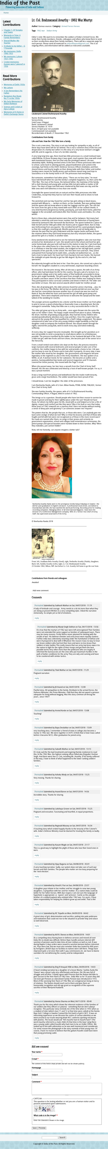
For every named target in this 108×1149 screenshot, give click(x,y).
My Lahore (8, 88)
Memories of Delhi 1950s (14, 85)
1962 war (41, 31)
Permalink (39, 606)
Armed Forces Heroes (71, 26)
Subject (35, 1075)
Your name (37, 1052)
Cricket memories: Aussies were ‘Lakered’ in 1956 (14, 64)
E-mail (35, 1059)
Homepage (36, 1068)
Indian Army (52, 31)
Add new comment (40, 591)
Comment (37, 1082)
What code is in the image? (46, 1116)
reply (37, 618)
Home (6, 13)
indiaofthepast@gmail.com (78, 44)
